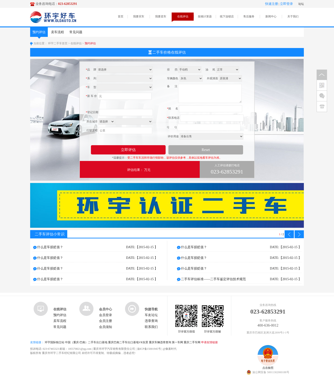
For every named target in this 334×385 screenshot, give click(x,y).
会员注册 (105, 321)
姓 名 (172, 108)
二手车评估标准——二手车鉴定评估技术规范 (241, 279)
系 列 (91, 78)
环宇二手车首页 (57, 43)
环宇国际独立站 (54, 342)
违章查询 (151, 321)
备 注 (172, 86)
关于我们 (293, 16)
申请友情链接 (209, 342)
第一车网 (177, 342)
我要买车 (138, 16)
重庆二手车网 (192, 342)
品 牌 (91, 69)
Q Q (172, 127)
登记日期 (92, 112)
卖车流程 (57, 32)
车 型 (91, 87)
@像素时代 (170, 348)
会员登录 (105, 315)
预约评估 (38, 33)
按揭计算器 (205, 16)
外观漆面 (212, 78)
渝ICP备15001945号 (149, 348)
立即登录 (286, 4)
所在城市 (92, 121)
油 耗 (210, 69)
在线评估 (182, 16)
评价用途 (173, 136)
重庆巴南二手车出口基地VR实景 (128, 342)
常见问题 (75, 32)
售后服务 (248, 16)
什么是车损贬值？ (97, 247)
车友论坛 (151, 315)
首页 (120, 16)
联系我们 (151, 327)
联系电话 (173, 117)
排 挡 (172, 69)
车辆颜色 (173, 78)
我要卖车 (160, 16)
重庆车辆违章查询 (160, 342)
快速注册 (271, 4)
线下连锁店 (227, 16)
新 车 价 (91, 96)
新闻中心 (270, 16)
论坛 (301, 4)
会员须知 (105, 327)
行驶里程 (92, 130)
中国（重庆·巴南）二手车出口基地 (86, 342)
